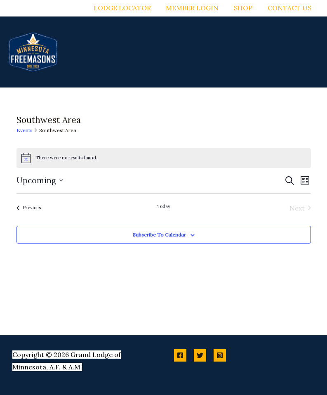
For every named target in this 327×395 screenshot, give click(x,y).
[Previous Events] (28, 208)
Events (24, 130)
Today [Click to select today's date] (163, 206)
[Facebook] (180, 355)
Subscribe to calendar (159, 235)
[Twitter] (200, 355)
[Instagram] (220, 355)
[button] (160, 37)
